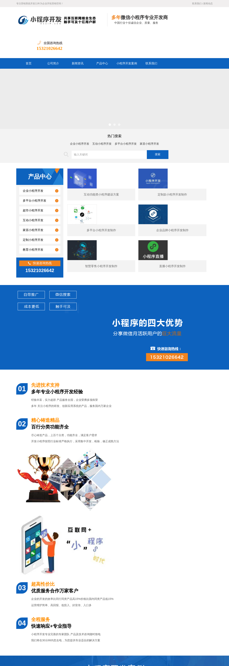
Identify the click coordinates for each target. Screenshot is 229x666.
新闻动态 (208, 3)
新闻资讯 (78, 37)
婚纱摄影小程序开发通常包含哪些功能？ (51, 572)
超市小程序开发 (33, 184)
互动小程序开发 (102, 118)
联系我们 (197, 3)
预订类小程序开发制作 (200, 533)
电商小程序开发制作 (147, 533)
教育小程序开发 (33, 224)
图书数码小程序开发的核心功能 (46, 617)
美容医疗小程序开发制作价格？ (46, 599)
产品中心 (102, 37)
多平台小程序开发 (126, 118)
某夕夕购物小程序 (40, 533)
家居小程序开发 (149, 118)
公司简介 (53, 37)
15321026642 (200, 22)
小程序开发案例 (126, 37)
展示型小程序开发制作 (94, 533)
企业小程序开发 (79, 118)
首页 (29, 37)
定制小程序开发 (33, 214)
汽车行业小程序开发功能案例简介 (47, 608)
